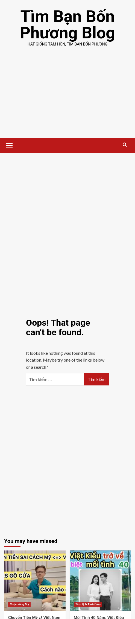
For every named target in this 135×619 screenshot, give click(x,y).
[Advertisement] (67, 96)
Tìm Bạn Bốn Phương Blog (67, 24)
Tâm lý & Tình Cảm (88, 604)
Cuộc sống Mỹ (19, 604)
